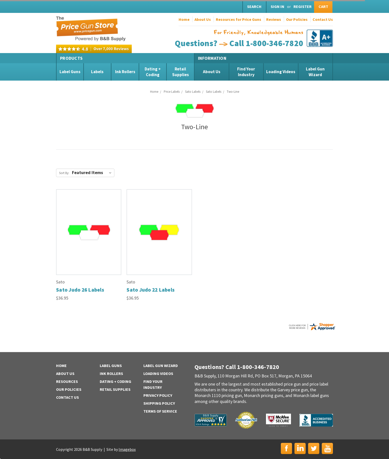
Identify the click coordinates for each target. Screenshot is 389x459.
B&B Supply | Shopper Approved (210, 420)
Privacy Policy (157, 395)
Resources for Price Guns (238, 19)
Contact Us (323, 19)
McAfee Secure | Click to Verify (278, 420)
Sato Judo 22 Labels (151, 289)
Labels (97, 71)
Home (184, 19)
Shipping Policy (159, 403)
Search (254, 6)
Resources (67, 381)
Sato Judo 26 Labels (80, 289)
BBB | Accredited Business (316, 420)
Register (302, 6)
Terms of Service (160, 411)
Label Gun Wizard (315, 71)
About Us (202, 19)
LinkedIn (300, 448)
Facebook (286, 448)
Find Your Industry (246, 71)
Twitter (313, 448)
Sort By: (64, 173)
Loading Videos (280, 71)
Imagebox (127, 449)
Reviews (273, 19)
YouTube (327, 448)
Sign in (277, 6)
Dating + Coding (153, 71)
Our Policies (297, 19)
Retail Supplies (180, 71)
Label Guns (70, 71)
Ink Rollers (125, 71)
